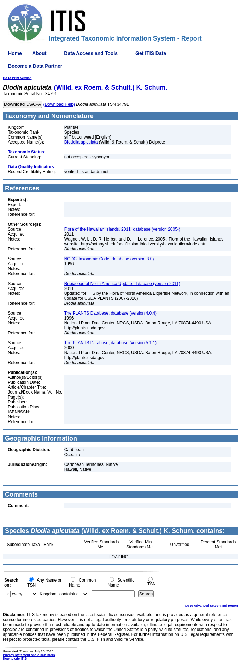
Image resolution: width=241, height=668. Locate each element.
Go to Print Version (17, 78)
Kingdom (48, 593)
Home (15, 53)
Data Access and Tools (91, 53)
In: (6, 593)
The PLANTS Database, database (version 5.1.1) (110, 342)
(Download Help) (59, 104)
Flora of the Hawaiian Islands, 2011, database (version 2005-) (122, 229)
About (39, 53)
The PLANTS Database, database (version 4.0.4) (110, 313)
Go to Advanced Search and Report (211, 605)
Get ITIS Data (150, 53)
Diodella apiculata (81, 142)
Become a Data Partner (35, 66)
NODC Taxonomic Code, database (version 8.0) (109, 258)
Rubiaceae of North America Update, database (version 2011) (122, 283)
